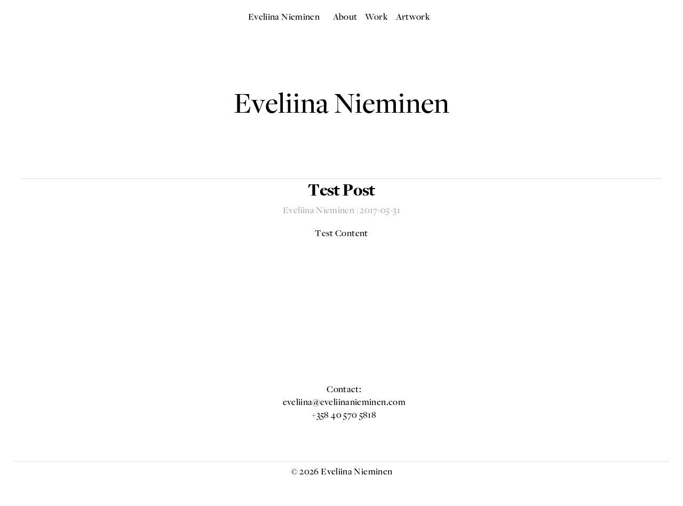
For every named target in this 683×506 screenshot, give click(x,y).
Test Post (341, 191)
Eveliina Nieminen (284, 17)
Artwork (413, 17)
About (345, 17)
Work (376, 17)
